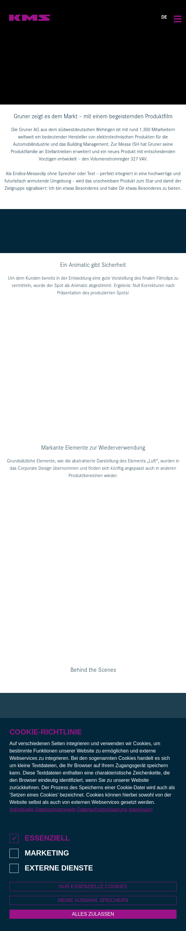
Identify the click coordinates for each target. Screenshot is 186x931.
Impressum (140, 813)
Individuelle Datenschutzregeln (42, 813)
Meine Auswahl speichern (93, 904)
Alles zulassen (93, 917)
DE (164, 17)
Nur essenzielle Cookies (93, 890)
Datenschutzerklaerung (102, 813)
